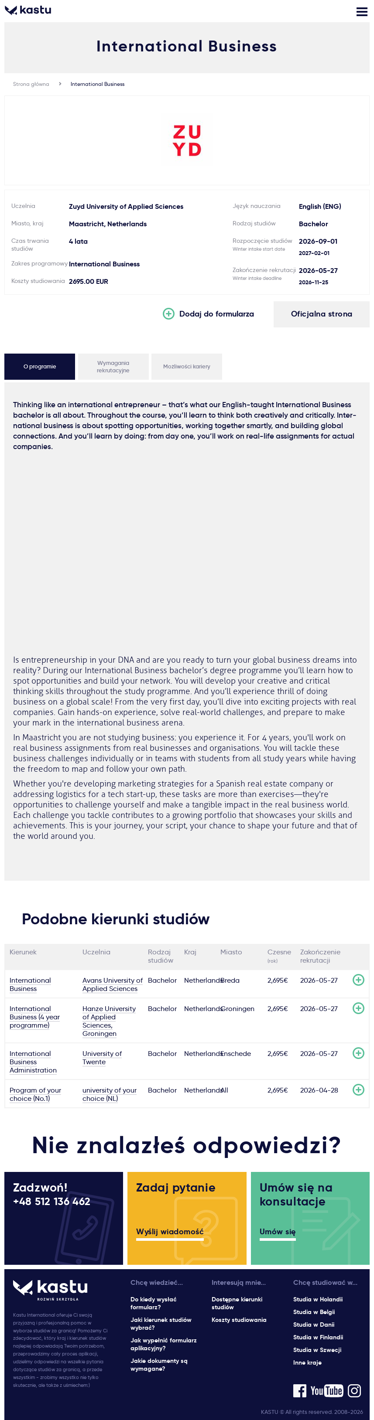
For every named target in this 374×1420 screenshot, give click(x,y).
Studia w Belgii (314, 1312)
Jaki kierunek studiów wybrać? (161, 1323)
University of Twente (102, 1057)
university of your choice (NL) (109, 1094)
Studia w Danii (313, 1324)
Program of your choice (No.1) (35, 1094)
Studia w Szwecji (317, 1350)
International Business (97, 84)
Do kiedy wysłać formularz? (153, 1303)
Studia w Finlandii (318, 1337)
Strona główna (31, 84)
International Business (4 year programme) (35, 1017)
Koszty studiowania (239, 1320)
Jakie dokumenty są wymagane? (159, 1364)
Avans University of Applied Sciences (112, 984)
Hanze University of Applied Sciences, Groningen (109, 1021)
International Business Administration (33, 1061)
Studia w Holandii (318, 1299)
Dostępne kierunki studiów (237, 1303)
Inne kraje (307, 1362)
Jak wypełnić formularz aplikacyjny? (163, 1344)
